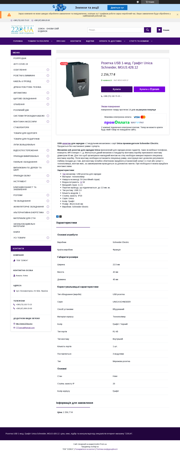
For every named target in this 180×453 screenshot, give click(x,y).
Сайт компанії (21, 48)
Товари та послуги (38, 41)
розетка (67, 143)
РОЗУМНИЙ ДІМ (21, 110)
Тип (64, 174)
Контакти (75, 41)
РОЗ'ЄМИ (18, 195)
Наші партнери (42, 48)
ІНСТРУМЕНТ (20, 181)
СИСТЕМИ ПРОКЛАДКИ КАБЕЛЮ (29, 116)
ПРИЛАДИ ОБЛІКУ (22, 176)
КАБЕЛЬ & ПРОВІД (22, 81)
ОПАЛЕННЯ (19, 104)
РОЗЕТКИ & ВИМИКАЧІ (24, 75)
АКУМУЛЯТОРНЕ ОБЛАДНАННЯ (29, 207)
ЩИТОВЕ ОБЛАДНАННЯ (25, 98)
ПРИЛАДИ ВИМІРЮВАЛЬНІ (26, 156)
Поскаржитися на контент (85, 449)
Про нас (61, 41)
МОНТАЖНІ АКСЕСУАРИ (25, 121)
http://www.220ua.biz (24, 324)
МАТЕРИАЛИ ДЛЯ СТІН (25, 218)
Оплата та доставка (110, 41)
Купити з (149, 89)
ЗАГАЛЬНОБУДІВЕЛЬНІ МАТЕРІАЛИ (24, 225)
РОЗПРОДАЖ (20, 58)
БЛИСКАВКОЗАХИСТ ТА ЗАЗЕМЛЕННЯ (25, 188)
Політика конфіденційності (107, 449)
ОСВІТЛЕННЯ (20, 70)
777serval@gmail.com (25, 328)
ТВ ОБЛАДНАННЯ (22, 201)
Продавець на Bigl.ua (90, 447)
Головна (18, 41)
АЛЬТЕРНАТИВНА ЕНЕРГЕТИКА (29, 212)
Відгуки (90, 41)
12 (81, 182)
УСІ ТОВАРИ (19, 238)
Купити (117, 89)
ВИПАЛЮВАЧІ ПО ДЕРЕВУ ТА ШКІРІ (27, 169)
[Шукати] (147, 30)
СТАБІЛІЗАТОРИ (21, 127)
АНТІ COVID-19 (21, 64)
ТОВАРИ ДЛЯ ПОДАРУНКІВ (27, 139)
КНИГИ (17, 232)
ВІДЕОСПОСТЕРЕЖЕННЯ (26, 150)
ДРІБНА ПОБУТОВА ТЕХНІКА (27, 87)
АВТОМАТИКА (20, 93)
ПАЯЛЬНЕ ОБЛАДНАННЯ (25, 162)
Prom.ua (103, 444)
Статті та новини (139, 41)
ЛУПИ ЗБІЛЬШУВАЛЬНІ (24, 145)
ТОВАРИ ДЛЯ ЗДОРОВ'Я (25, 133)
